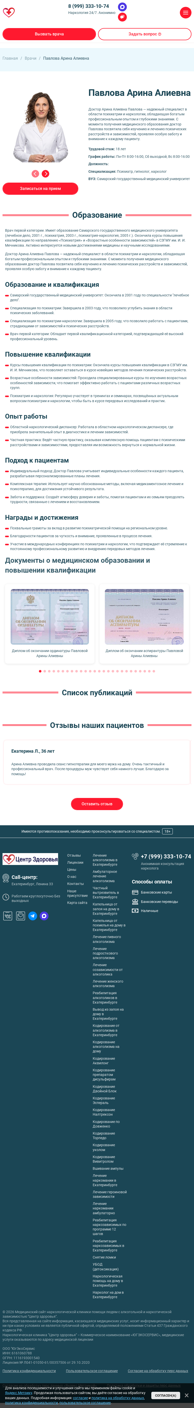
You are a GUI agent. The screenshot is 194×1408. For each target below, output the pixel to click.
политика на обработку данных (117, 1398)
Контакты (75, 884)
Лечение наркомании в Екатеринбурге (105, 1180)
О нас (71, 877)
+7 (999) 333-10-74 (166, 856)
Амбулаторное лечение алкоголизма (105, 876)
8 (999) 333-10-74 (88, 6)
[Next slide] (45, 174)
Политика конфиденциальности (29, 1371)
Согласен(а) (165, 1395)
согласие (80, 1398)
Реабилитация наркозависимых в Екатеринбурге (108, 1245)
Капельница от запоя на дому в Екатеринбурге (106, 908)
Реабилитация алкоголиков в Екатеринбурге (105, 997)
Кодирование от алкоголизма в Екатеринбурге (106, 1030)
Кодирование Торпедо (104, 1135)
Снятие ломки (104, 1257)
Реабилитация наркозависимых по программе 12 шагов (109, 1227)
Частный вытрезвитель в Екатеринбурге (106, 892)
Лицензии (75, 862)
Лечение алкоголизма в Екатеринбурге (105, 860)
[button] (40, 671)
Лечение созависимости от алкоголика (108, 969)
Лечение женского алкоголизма (108, 983)
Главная (10, 58)
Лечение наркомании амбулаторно (104, 1208)
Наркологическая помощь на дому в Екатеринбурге (108, 1280)
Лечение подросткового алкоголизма (105, 953)
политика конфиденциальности (31, 1403)
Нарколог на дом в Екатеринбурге (108, 1294)
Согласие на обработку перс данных (158, 1371)
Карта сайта (77, 903)
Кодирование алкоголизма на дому (106, 1046)
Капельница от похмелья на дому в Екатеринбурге (109, 925)
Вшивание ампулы (108, 1168)
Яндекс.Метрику (18, 1393)
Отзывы (74, 855)
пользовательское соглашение (85, 1403)
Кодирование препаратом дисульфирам (104, 1074)
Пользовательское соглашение (92, 1371)
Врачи (30, 58)
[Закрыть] (186, 1395)
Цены (71, 870)
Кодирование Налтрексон (104, 1112)
